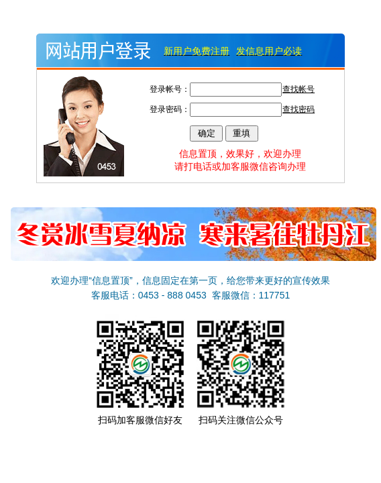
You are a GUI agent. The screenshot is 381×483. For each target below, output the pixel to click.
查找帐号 (298, 89)
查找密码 (298, 109)
